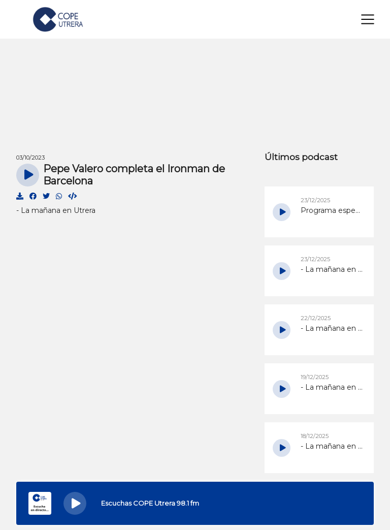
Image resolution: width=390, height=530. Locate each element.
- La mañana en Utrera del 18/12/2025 (332, 446)
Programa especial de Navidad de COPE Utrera (332, 210)
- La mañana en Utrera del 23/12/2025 (332, 269)
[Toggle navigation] (367, 19)
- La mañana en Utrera (55, 210)
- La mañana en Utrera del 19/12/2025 (332, 387)
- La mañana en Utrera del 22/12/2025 (332, 328)
